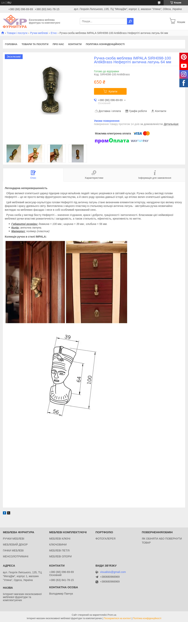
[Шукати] (130, 21)
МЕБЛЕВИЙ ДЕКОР (15, 544)
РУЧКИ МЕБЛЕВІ (13, 538)
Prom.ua (112, 615)
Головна (11, 44)
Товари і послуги (17, 33)
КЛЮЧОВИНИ (58, 544)
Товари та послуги (34, 44)
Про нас (58, 44)
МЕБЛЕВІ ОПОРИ (60, 556)
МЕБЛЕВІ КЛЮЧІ (59, 538)
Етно (54, 33)
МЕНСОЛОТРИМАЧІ (15, 556)
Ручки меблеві (39, 33)
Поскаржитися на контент (117, 618)
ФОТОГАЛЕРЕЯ (105, 538)
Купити (113, 91)
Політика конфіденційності (105, 44)
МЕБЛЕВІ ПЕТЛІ (59, 550)
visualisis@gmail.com (113, 572)
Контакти (75, 44)
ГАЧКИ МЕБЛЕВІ (13, 550)
